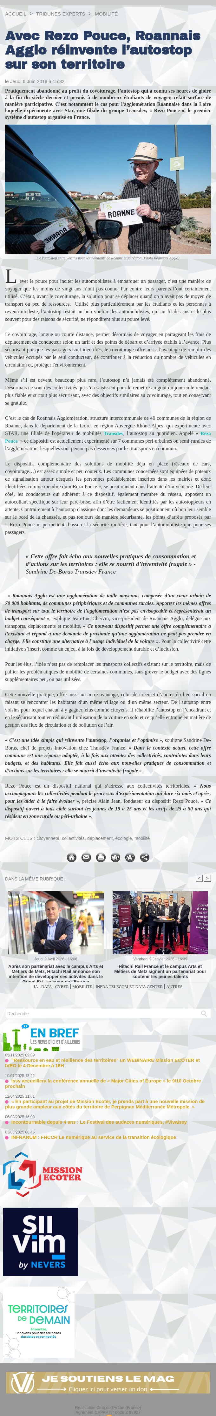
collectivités (75, 838)
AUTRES (188, 986)
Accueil (17, 13)
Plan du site (92, 1407)
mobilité (149, 838)
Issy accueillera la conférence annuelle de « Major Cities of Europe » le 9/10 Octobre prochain (102, 1079)
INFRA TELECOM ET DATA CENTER (134, 986)
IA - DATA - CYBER (39, 986)
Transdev (113, 433)
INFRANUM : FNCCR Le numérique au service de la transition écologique (82, 1127)
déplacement (104, 838)
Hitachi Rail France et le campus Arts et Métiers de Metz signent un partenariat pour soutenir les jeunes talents (160, 971)
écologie (129, 838)
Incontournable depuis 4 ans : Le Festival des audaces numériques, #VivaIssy (87, 1113)
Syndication (123, 1407)
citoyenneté (48, 838)
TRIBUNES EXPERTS (67, 13)
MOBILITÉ (119, 13)
